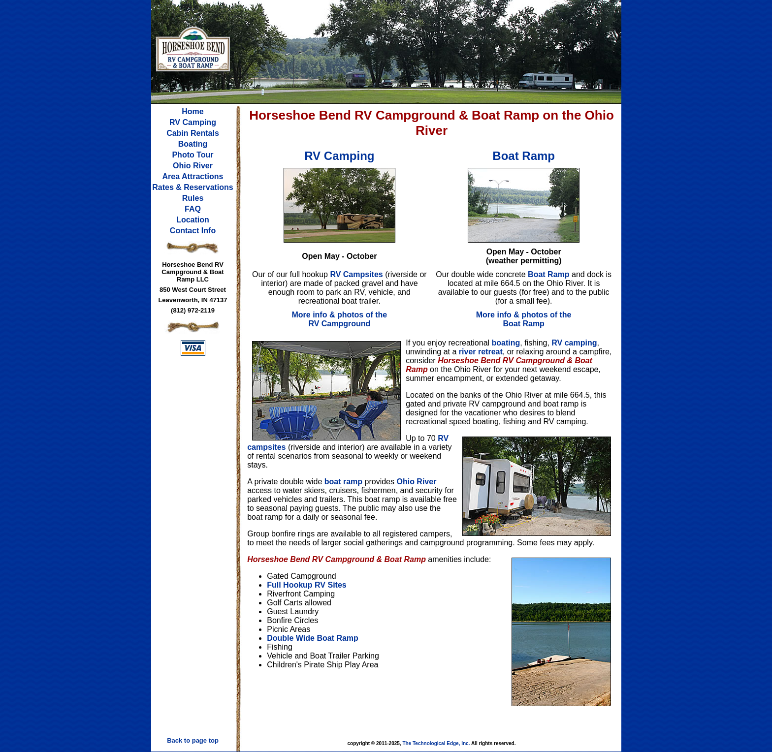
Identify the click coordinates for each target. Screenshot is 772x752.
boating (506, 343)
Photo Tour (192, 155)
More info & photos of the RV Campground (339, 319)
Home (192, 111)
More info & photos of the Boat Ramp (524, 319)
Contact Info (193, 230)
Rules (193, 198)
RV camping (574, 343)
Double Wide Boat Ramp (312, 638)
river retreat (481, 351)
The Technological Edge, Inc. (436, 743)
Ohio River (193, 165)
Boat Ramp (548, 274)
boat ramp (343, 481)
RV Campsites (356, 274)
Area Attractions (193, 176)
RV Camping (192, 122)
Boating (193, 144)
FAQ (193, 209)
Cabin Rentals (192, 133)
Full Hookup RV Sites (307, 585)
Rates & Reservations (192, 187)
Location (192, 220)
